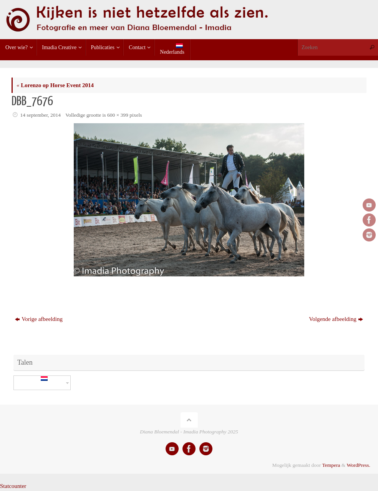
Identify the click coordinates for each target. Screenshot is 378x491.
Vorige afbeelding (39, 319)
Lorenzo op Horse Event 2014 (55, 85)
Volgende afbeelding (336, 319)
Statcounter (13, 486)
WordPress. (358, 465)
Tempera (331, 465)
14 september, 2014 (40, 115)
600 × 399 (117, 115)
